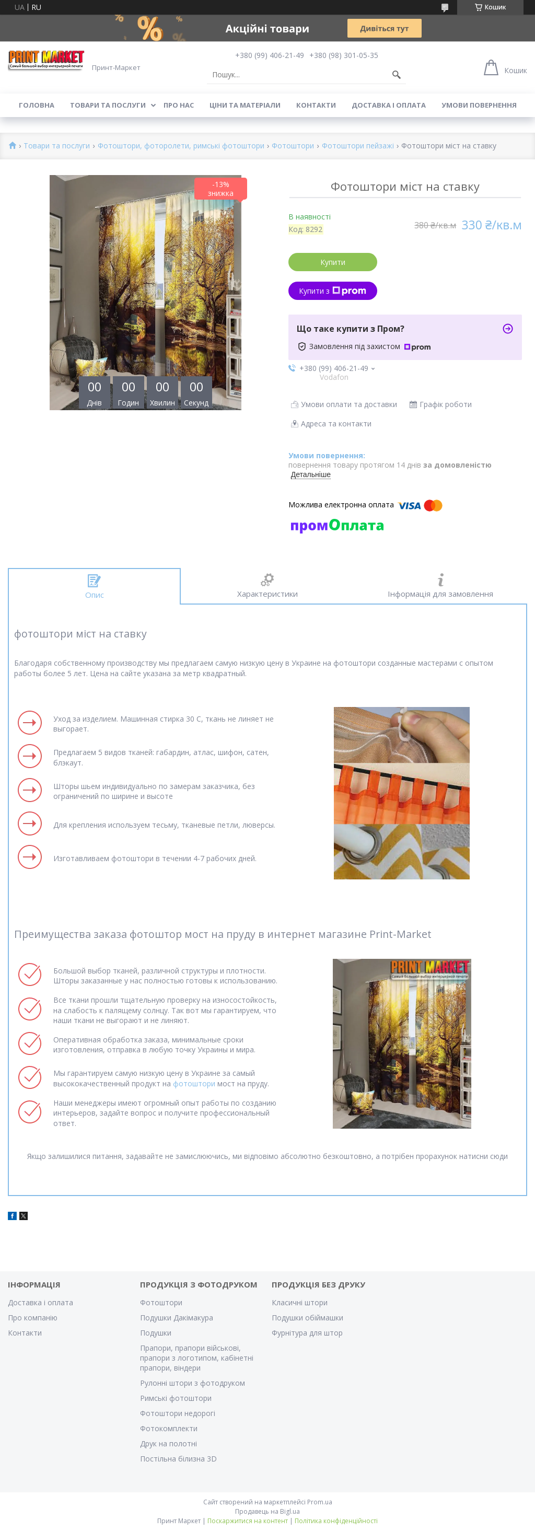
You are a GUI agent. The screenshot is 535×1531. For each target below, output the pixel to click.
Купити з (332, 291)
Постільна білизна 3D (178, 1459)
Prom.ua (319, 1502)
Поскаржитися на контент (247, 1520)
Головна (36, 105)
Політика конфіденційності (336, 1520)
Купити (332, 262)
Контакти (316, 105)
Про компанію (32, 1318)
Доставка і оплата (389, 105)
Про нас (179, 105)
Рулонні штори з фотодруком (192, 1383)
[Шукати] (396, 75)
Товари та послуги (108, 105)
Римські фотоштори (176, 1398)
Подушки (155, 1333)
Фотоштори (293, 146)
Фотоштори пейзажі (358, 146)
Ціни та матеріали (245, 105)
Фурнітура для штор (307, 1333)
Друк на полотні (168, 1443)
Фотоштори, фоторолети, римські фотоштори (181, 146)
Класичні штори (300, 1302)
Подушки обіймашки (307, 1318)
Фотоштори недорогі (177, 1413)
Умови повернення (479, 105)
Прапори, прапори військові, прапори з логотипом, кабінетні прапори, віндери (196, 1358)
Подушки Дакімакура (176, 1318)
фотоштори (194, 1083)
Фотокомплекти (168, 1428)
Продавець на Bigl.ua (267, 1511)
